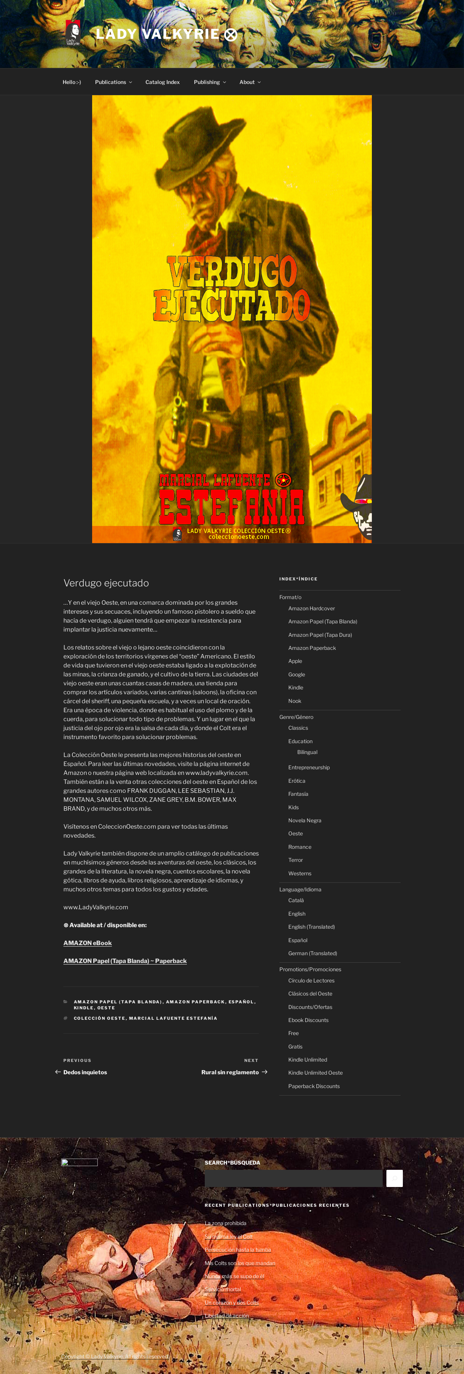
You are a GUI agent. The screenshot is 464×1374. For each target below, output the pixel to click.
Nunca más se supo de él (234, 1276)
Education (300, 741)
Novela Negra (305, 820)
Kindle (84, 1007)
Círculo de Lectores (311, 980)
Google (296, 674)
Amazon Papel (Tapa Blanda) (118, 1001)
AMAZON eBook (87, 943)
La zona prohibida (226, 1223)
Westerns (299, 873)
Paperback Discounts (314, 1086)
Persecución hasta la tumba (238, 1249)
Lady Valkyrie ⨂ (167, 34)
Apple (295, 661)
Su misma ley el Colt (229, 1236)
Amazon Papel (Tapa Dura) (320, 635)
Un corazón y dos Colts (232, 1302)
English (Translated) (311, 926)
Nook (294, 701)
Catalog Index (162, 82)
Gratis (295, 1046)
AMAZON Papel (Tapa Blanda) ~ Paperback (125, 961)
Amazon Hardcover (311, 608)
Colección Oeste (100, 1018)
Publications (114, 82)
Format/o (290, 597)
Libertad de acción (227, 1315)
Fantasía (298, 794)
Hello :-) (72, 82)
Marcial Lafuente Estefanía (173, 1018)
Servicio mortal (223, 1289)
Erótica (296, 781)
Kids (293, 807)
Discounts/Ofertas (310, 1007)
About (250, 82)
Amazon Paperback (195, 1001)
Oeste (106, 1007)
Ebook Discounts (308, 1020)
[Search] (394, 1178)
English (296, 913)
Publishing (210, 82)
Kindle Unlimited (307, 1059)
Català (296, 900)
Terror (295, 860)
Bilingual (307, 752)
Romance (299, 847)
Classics (298, 728)
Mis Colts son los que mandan (240, 1263)
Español (241, 1001)
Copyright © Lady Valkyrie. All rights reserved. (115, 1356)
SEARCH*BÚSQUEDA (232, 1162)
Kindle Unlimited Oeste (315, 1072)
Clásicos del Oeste (310, 993)
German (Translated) (312, 953)
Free (293, 1033)
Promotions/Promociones (310, 969)
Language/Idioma (300, 889)
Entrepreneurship (309, 767)
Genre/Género (296, 717)
